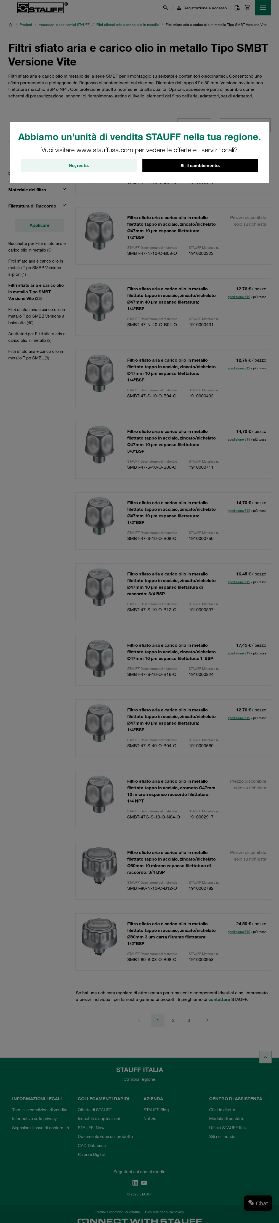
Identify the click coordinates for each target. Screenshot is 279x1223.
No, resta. (79, 165)
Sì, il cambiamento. (200, 165)
